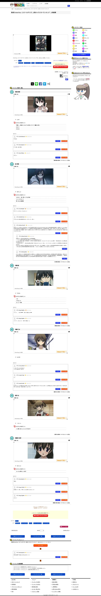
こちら (50, 66)
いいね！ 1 (58, 314)
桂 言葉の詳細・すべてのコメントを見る (62, 261)
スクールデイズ (27, 62)
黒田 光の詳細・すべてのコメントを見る (62, 434)
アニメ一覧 (38, 536)
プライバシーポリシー (17, 586)
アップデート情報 (56, 591)
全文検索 (46, 3)
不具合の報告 (55, 584)
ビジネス (85, 48)
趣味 (84, 43)
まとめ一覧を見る (36, 589)
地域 (84, 51)
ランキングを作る (36, 584)
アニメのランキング (18, 8)
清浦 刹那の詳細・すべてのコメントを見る (62, 160)
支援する (74, 582)
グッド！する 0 (64, 526)
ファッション (76, 43)
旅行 (84, 40)
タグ (41, 3)
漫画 (75, 32)
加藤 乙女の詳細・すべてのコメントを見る (62, 391)
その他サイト (75, 589)
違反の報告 (54, 582)
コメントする (40, 545)
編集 (67, 79)
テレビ (84, 35)
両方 (29, 3)
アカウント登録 (35, 591)
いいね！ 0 (58, 140)
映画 (75, 35)
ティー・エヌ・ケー (39, 62)
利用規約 (14, 584)
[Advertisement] (40, 25)
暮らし (84, 45)
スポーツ (75, 40)
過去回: (40, 530)
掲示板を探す (35, 586)
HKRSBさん (66, 75)
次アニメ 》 (58, 536)
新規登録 (87, 78)
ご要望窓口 (54, 586)
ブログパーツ (75, 584)
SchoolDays (21, 62)
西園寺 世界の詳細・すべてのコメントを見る (61, 502)
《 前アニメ (17, 536)
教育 (75, 51)
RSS (12, 591)
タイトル (35, 3)
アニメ (20, 60)
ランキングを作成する (81, 54)
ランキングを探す (36, 582)
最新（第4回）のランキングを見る (60, 66)
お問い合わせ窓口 (56, 589)
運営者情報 (14, 589)
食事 (75, 45)
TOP (12, 8)
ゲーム (33, 62)
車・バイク (85, 37)
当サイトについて (16, 582)
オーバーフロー (48, 62)
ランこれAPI (75, 586)
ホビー (75, 37)
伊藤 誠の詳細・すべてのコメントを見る (62, 325)
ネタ (75, 48)
